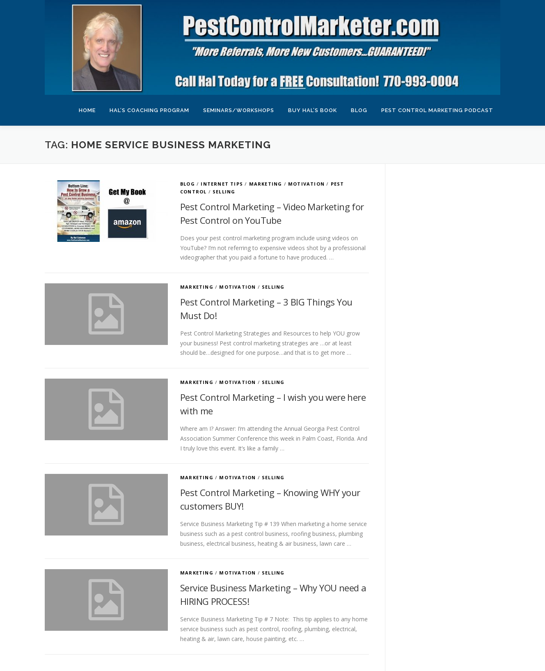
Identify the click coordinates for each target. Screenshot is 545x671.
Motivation (306, 184)
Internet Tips (222, 184)
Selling (224, 191)
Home (87, 110)
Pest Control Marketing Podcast (437, 110)
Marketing (265, 184)
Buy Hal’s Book (312, 110)
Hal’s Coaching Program (149, 110)
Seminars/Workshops (238, 110)
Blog (359, 110)
